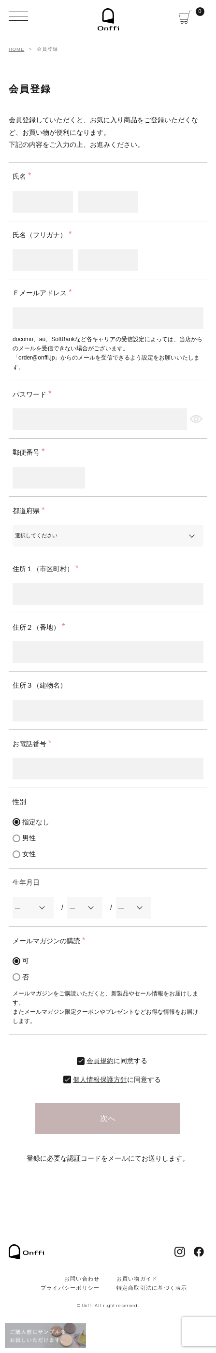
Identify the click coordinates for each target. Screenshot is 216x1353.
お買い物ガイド (137, 1278)
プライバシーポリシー (70, 1288)
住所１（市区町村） (47, 569)
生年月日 (26, 882)
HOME (16, 49)
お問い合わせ (82, 1278)
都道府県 (30, 511)
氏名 (24, 176)
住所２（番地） (41, 627)
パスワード (34, 394)
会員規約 (100, 1061)
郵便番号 (30, 452)
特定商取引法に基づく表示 (151, 1288)
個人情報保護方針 (100, 1079)
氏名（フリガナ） (44, 235)
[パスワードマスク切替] (195, 419)
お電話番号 (34, 744)
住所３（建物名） (40, 685)
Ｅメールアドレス (44, 293)
